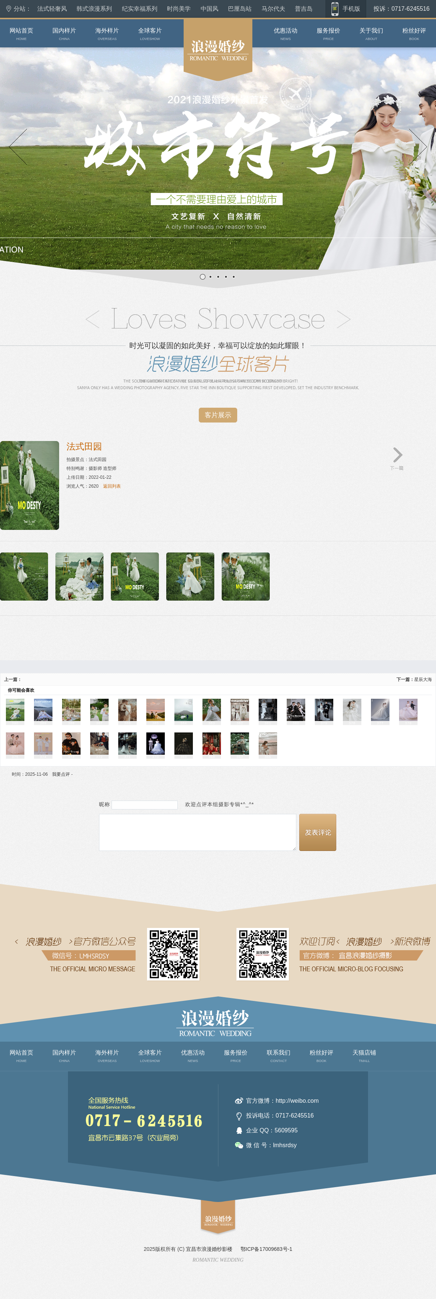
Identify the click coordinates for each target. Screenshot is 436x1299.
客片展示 (218, 415)
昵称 (104, 805)
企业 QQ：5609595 (272, 1130)
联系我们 (84, 1163)
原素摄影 (192, 88)
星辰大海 (423, 679)
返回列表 (112, 486)
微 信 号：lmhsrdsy (271, 1145)
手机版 (351, 9)
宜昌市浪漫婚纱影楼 (209, 1249)
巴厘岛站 (240, 9)
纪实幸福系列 (139, 9)
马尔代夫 (273, 9)
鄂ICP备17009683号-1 (266, 1249)
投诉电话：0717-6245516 (280, 1115)
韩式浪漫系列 (94, 9)
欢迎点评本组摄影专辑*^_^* (217, 805)
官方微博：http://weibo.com (282, 1101)
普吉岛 (304, 9)
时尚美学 (179, 9)
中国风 (209, 9)
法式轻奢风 (52, 9)
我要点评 (61, 774)
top (204, 1239)
